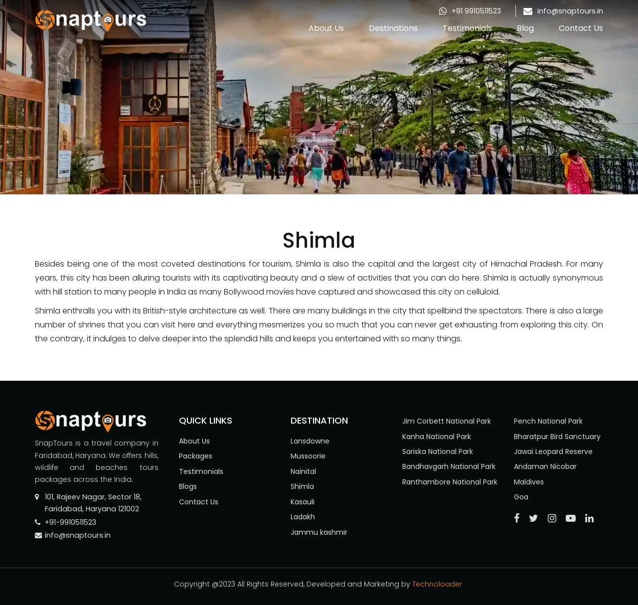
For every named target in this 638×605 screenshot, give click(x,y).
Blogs (188, 486)
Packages (195, 456)
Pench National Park (548, 421)
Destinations (393, 28)
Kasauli (303, 502)
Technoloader (438, 584)
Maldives (529, 482)
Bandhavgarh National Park (448, 466)
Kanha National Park (436, 437)
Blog (525, 28)
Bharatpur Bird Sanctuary (557, 437)
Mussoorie (308, 456)
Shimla (302, 486)
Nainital (303, 471)
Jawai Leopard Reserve (553, 451)
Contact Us (581, 28)
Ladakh (303, 517)
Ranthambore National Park (449, 482)
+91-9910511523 (70, 522)
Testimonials (467, 28)
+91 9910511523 (476, 11)
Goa (521, 497)
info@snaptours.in (570, 11)
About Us (326, 28)
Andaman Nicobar (545, 466)
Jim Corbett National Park (446, 421)
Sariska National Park (437, 451)
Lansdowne (310, 441)
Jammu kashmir (319, 532)
